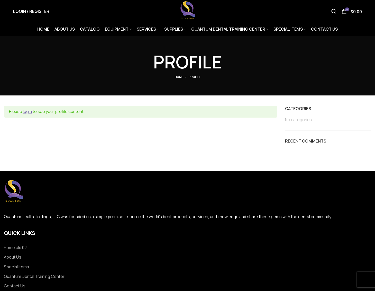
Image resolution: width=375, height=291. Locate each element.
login (27, 112)
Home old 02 (15, 248)
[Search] (334, 11)
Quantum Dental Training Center (34, 277)
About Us (12, 257)
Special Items (16, 267)
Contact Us (14, 286)
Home (179, 78)
